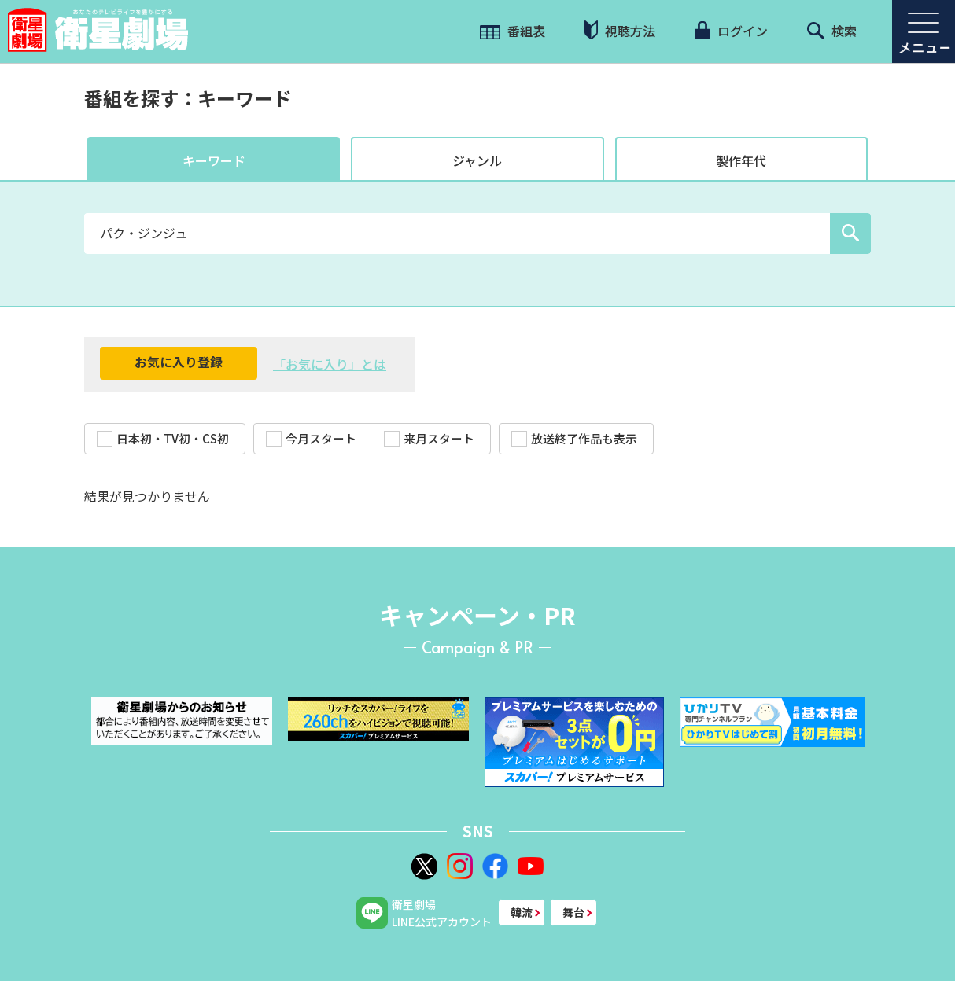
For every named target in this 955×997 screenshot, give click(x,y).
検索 (832, 30)
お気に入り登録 (179, 361)
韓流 (522, 912)
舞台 (573, 912)
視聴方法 (619, 30)
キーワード (214, 160)
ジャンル (477, 160)
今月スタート (311, 438)
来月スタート (429, 438)
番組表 (512, 30)
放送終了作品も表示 (574, 438)
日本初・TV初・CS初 (163, 438)
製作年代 (741, 160)
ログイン (731, 30)
